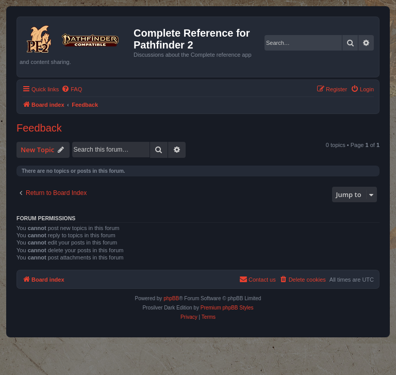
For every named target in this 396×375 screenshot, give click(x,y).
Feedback (39, 128)
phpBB (171, 298)
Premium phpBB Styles (227, 308)
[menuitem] (71, 89)
